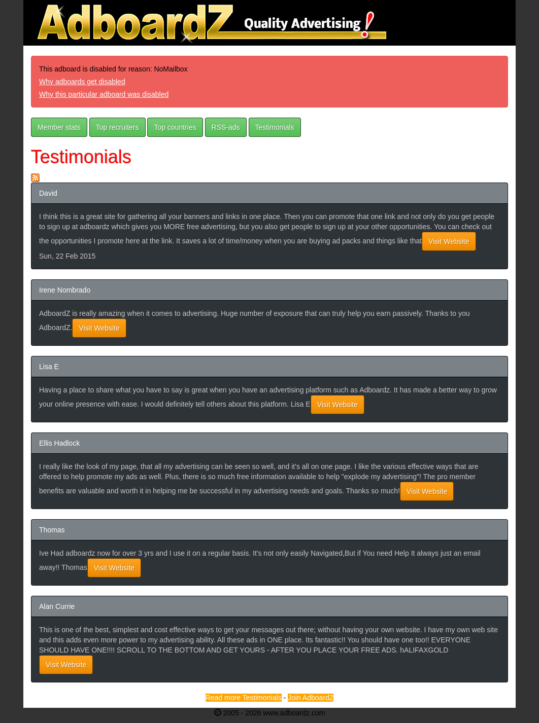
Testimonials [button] (274, 127)
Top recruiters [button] (117, 127)
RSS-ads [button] (226, 127)
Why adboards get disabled (82, 82)
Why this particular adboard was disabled (104, 94)
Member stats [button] (59, 127)
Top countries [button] (175, 127)
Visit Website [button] (448, 241)
